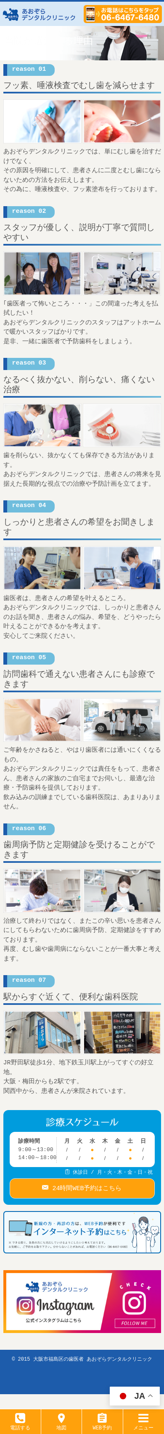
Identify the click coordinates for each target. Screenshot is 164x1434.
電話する (20, 1424)
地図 (61, 1424)
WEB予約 (102, 1424)
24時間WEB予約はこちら (85, 1187)
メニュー (143, 1424)
